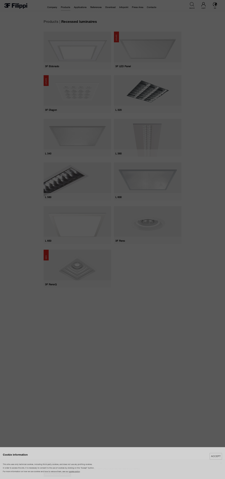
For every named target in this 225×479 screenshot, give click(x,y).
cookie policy (74, 471)
